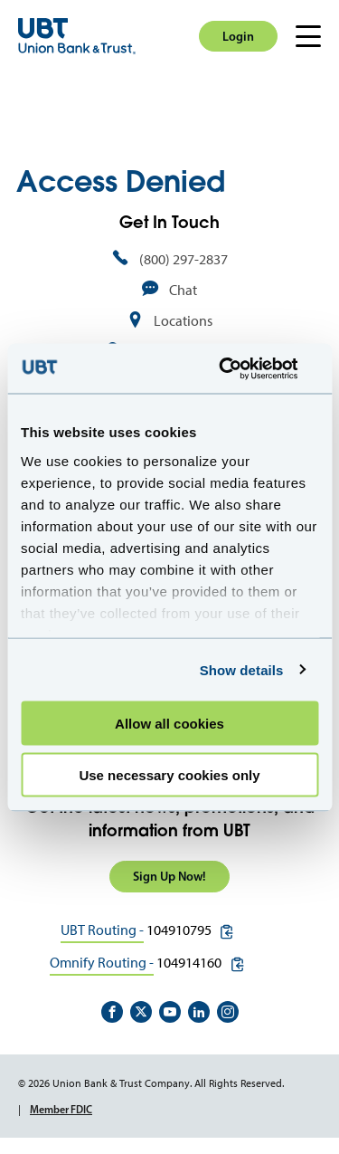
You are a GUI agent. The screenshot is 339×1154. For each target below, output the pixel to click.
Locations (183, 320)
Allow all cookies (169, 723)
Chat (183, 290)
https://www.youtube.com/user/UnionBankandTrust (170, 1012)
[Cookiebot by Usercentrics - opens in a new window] (241, 368)
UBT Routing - (102, 930)
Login (238, 36)
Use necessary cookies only (169, 774)
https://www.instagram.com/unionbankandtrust (228, 1012)
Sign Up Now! (169, 876)
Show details (242, 669)
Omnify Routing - (102, 962)
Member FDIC (61, 1109)
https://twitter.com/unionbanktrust (141, 1012)
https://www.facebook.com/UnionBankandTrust (112, 1012)
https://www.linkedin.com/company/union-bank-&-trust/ (199, 1012)
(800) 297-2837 (183, 259)
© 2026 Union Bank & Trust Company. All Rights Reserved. (151, 1083)
